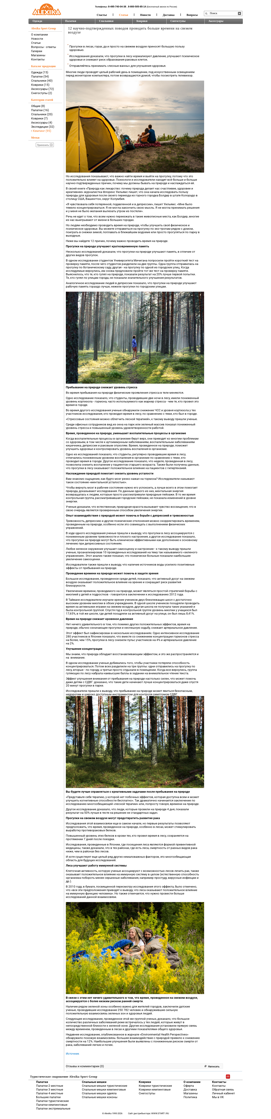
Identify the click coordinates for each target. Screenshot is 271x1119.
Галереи (36, 51)
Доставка (169, 14)
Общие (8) (38, 106)
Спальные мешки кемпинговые (104, 1089)
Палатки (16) (40, 110)
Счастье (102, 14)
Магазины (38, 55)
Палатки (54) (40, 76)
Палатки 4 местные (49, 1093)
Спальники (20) (42, 114)
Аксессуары (215, 21)
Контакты (38, 59)
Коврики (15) (40, 84)
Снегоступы (177, 21)
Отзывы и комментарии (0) (85, 1066)
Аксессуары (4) (41, 122)
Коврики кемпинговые (155, 1089)
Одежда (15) (39, 72)
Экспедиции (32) (42, 126)
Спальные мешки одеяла (99, 1093)
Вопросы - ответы (43, 47)
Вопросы (192, 14)
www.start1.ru (160, 1113)
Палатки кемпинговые (51, 1104)
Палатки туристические (52, 1101)
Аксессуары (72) (42, 89)
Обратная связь (223, 1089)
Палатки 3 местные (49, 1089)
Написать (213, 1066)
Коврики (141, 21)
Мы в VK (218, 1097)
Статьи (123, 14)
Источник (72, 1053)
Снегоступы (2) (41, 93)
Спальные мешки (94, 1082)
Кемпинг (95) (42, 131)
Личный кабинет (223, 1093)
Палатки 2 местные (49, 1085)
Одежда (37, 21)
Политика (190, 1097)
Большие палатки (48, 1097)
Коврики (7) (39, 118)
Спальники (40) (42, 80)
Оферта (189, 1085)
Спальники (106, 21)
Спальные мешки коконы (99, 1097)
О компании (39, 34)
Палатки (70, 21)
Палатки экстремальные (53, 1108)
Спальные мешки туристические (104, 1085)
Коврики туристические (155, 1085)
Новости (145, 14)
